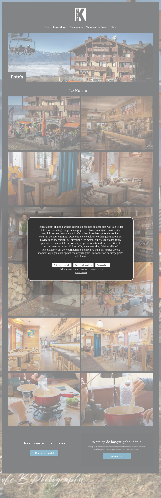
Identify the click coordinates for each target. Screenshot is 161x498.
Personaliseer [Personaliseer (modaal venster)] (102, 265)
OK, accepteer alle (62, 265)
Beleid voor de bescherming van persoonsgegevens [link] (81, 269)
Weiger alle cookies (83, 265)
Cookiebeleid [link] (81, 272)
